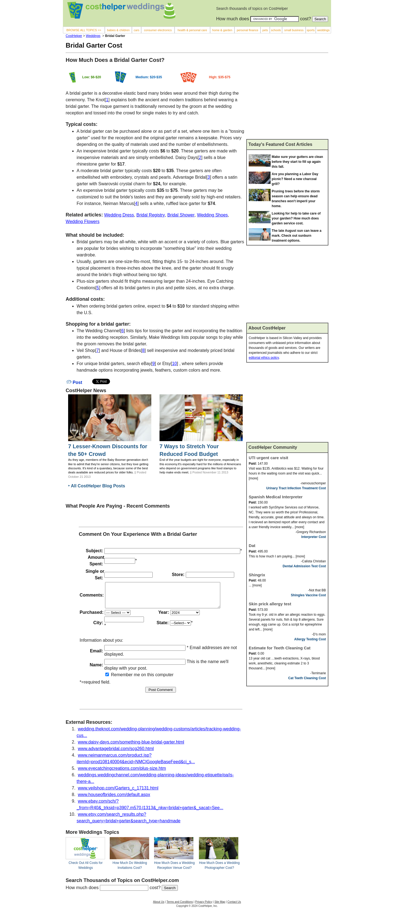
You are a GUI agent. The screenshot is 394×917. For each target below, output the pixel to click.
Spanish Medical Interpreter (276, 496)
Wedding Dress (119, 215)
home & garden (222, 30)
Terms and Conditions (179, 906)
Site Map (220, 906)
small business (294, 30)
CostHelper (74, 36)
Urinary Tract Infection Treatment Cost (296, 488)
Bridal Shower (181, 215)
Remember (119, 679)
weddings (323, 30)
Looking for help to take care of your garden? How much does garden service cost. (296, 218)
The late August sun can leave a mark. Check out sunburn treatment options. (296, 235)
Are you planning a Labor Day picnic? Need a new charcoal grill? (295, 179)
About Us (158, 906)
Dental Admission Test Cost (304, 566)
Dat (252, 545)
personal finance (247, 30)
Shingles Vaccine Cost (308, 595)
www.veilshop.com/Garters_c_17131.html (118, 793)
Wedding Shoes (212, 215)
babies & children (118, 30)
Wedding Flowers (82, 221)
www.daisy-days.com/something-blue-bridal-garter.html (131, 747)
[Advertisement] (287, 98)
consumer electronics (158, 30)
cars (136, 30)
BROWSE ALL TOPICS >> (83, 30)
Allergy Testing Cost (310, 639)
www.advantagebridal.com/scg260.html (116, 753)
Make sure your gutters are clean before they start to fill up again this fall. (297, 162)
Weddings (93, 36)
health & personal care (192, 30)
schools (276, 30)
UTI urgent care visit (268, 457)
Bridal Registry (150, 215)
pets (265, 30)
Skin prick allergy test (270, 603)
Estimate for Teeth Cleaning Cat (280, 648)
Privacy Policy (203, 906)
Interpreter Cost (313, 537)
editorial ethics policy (264, 358)
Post (74, 382)
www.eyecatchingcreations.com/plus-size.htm (122, 773)
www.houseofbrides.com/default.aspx (114, 799)
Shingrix (257, 574)
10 (174, 363)
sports (311, 30)
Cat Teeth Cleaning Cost (307, 678)
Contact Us (234, 906)
